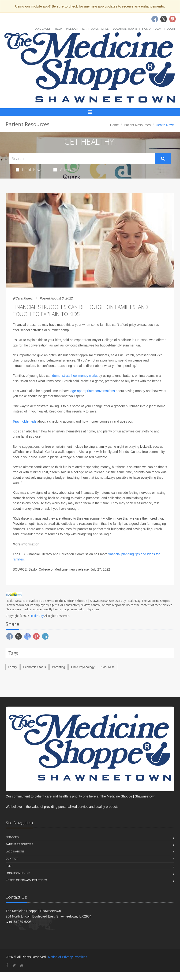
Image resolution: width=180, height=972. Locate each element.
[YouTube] (21, 965)
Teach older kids (24, 421)
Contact (12, 858)
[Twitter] (14, 965)
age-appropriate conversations (93, 391)
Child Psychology (82, 667)
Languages (42, 28)
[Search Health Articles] (82, 158)
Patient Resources (137, 125)
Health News (29, 169)
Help (58, 28)
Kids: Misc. (108, 667)
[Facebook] (7, 965)
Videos (62, 169)
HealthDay (37, 616)
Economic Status (34, 667)
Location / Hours (125, 28)
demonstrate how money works (75, 375)
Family (12, 667)
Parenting (58, 667)
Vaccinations (15, 851)
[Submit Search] (163, 158)
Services (12, 837)
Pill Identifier (76, 28)
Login (171, 28)
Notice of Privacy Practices (26, 880)
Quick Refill (100, 28)
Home (114, 125)
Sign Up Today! (152, 28)
